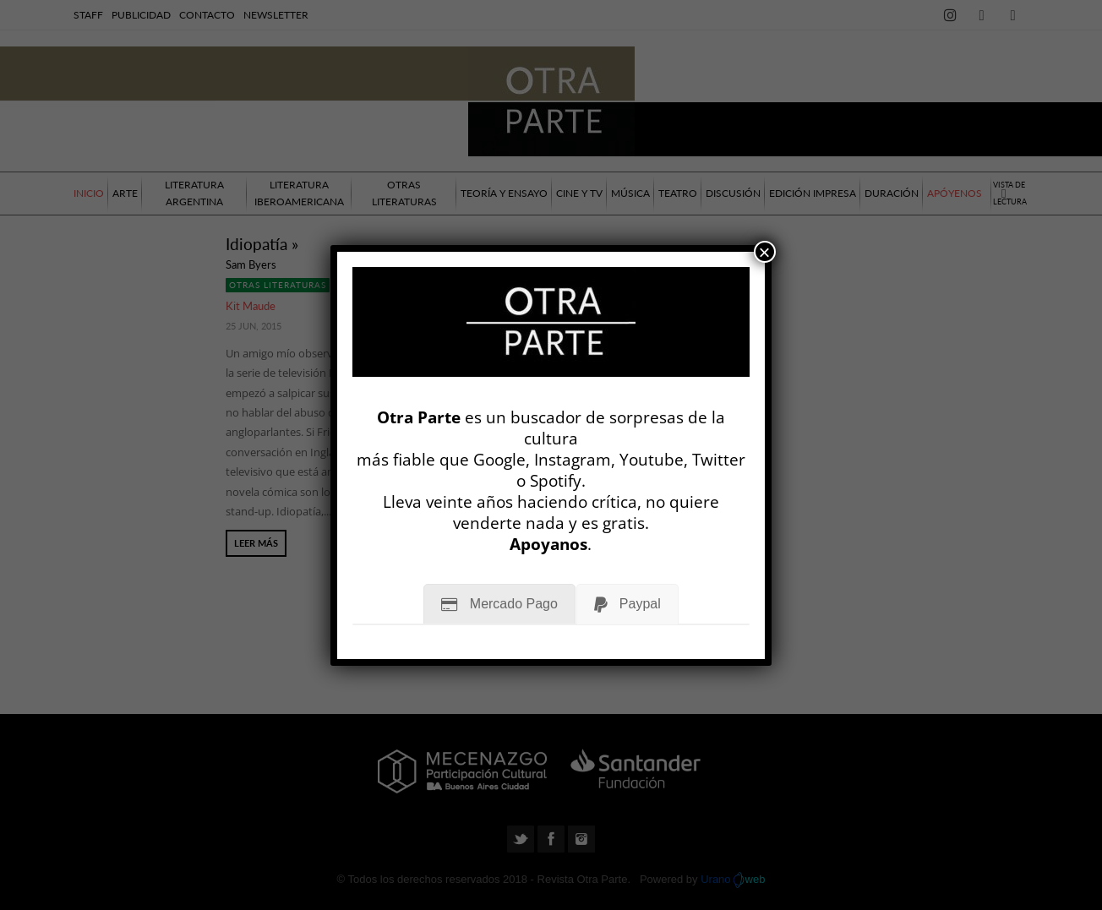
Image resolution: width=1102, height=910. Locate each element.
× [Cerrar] (765, 252)
